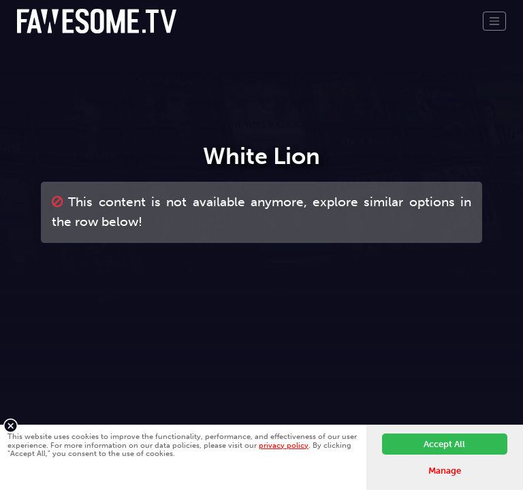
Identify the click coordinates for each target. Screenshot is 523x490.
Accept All (444, 444)
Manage (444, 471)
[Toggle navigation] (494, 21)
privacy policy (283, 445)
